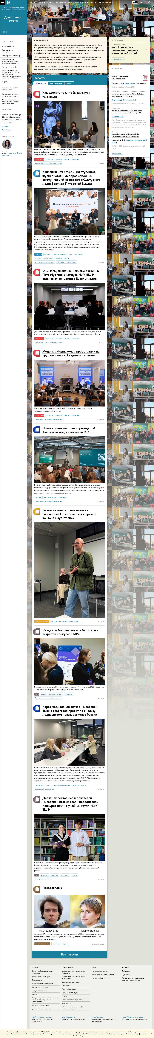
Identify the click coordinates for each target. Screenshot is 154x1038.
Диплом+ (65, 996)
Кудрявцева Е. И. (118, 116)
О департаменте (8, 46)
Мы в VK (5, 126)
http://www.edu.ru (98, 1017)
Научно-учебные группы (100, 978)
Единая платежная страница (41, 1009)
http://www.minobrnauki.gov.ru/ (42, 1017)
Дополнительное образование (72, 1000)
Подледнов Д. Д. (118, 100)
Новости (39, 78)
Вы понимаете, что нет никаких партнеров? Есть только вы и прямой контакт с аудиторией (69, 514)
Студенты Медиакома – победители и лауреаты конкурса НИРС (70, 632)
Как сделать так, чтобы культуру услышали (66, 94)
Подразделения (37, 980)
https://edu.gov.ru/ (68, 1017)
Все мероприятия (118, 59)
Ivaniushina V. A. (131, 140)
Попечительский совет (40, 987)
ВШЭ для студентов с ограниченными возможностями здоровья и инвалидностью (45, 1000)
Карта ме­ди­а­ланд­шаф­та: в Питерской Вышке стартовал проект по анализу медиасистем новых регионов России (69, 710)
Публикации (117, 68)
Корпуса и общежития (39, 991)
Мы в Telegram (7, 130)
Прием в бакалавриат (69, 989)
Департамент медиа (13, 19)
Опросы (5, 82)
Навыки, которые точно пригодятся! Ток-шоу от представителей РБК (68, 430)
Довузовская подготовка (70, 982)
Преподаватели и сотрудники (8, 51)
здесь (117, 1032)
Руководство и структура (41, 976)
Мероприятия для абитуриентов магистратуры (73, 977)
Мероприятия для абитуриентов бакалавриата (73, 972)
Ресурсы (126, 967)
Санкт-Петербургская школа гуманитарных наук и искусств (13, 8)
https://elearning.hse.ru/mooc (132, 1017)
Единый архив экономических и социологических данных (133, 979)
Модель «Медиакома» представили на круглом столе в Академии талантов (71, 353)
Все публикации (117, 153)
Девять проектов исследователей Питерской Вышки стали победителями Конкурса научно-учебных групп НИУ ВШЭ (71, 804)
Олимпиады (66, 986)
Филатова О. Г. (130, 83)
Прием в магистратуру (70, 993)
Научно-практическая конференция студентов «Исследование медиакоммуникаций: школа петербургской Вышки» (11, 74)
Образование (68, 967)
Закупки (34, 994)
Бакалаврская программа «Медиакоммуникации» (10, 95)
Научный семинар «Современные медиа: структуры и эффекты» (10, 61)
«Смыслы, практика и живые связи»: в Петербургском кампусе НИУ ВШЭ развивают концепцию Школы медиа (70, 275)
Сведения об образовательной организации (42, 972)
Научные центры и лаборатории (103, 975)
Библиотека (126, 971)
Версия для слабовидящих (41, 1005)
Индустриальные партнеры (11, 56)
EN (136, 2)
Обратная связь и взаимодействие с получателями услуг (74, 1008)
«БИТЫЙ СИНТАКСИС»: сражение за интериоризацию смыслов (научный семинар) (125, 50)
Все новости (69, 954)
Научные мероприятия (100, 971)
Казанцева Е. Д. (130, 100)
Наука (95, 967)
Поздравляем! (52, 887)
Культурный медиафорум (11, 67)
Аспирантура (66, 1003)
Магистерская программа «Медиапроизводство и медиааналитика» (11, 101)
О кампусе (37, 967)
